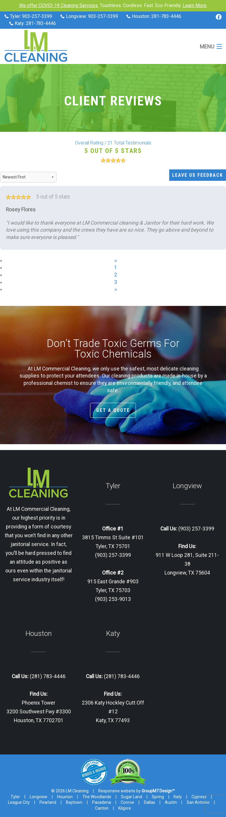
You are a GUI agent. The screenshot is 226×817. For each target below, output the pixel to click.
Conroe (127, 802)
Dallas (149, 802)
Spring (158, 796)
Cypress (199, 796)
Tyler (15, 796)
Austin (171, 802)
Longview (38, 796)
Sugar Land (131, 796)
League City (19, 802)
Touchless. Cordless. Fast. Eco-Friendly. (113, 5)
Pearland (47, 802)
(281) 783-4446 (47, 676)
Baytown (74, 802)
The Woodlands (96, 796)
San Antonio (198, 802)
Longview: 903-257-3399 (89, 16)
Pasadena (101, 802)
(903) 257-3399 (195, 529)
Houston (65, 796)
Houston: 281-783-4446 (153, 16)
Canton (102, 808)
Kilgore (124, 808)
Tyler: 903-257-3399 (28, 16)
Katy (178, 796)
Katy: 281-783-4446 (32, 23)
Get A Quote (113, 410)
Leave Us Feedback (197, 175)
